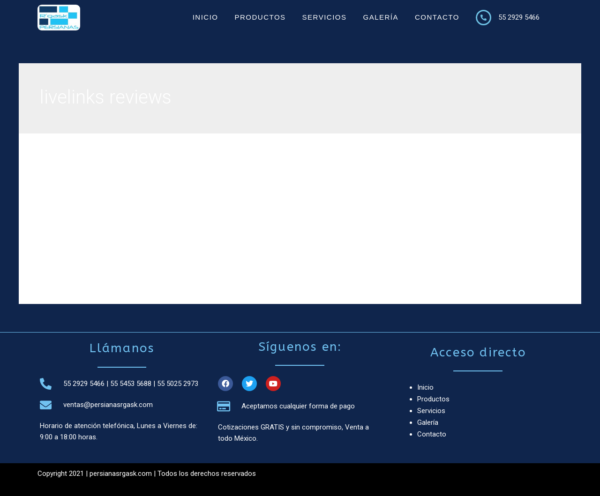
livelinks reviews (90, 197)
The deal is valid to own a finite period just (197, 180)
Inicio (205, 17)
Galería (380, 17)
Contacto (437, 17)
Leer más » (83, 260)
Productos (259, 17)
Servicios (324, 17)
